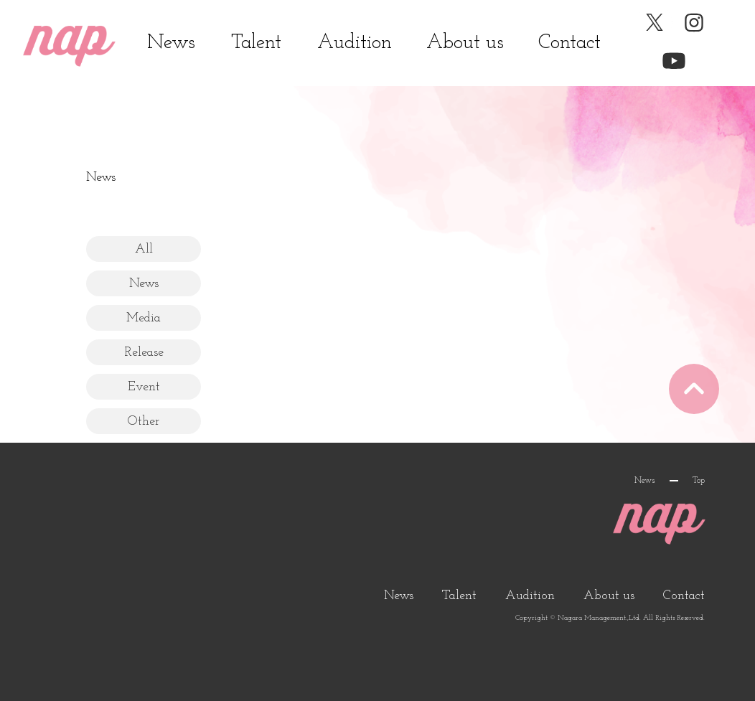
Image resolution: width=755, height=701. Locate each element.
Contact (569, 43)
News (171, 43)
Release (144, 352)
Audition (354, 43)
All (144, 249)
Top (699, 480)
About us (465, 43)
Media (143, 318)
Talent (256, 43)
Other (143, 421)
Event (144, 387)
